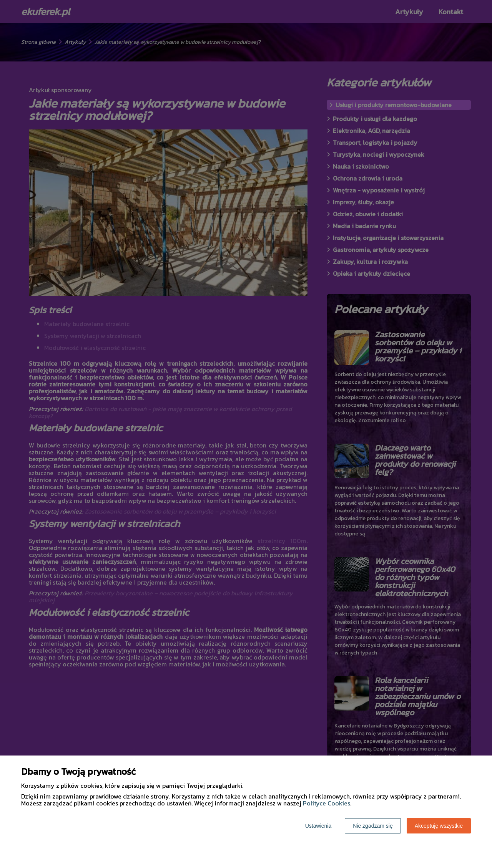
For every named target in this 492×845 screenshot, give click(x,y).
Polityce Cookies (326, 803)
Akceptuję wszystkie (439, 826)
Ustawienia (318, 826)
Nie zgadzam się (373, 826)
